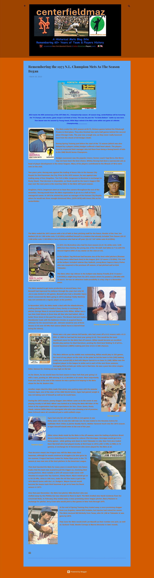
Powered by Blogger (77, 572)
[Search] (129, 6)
